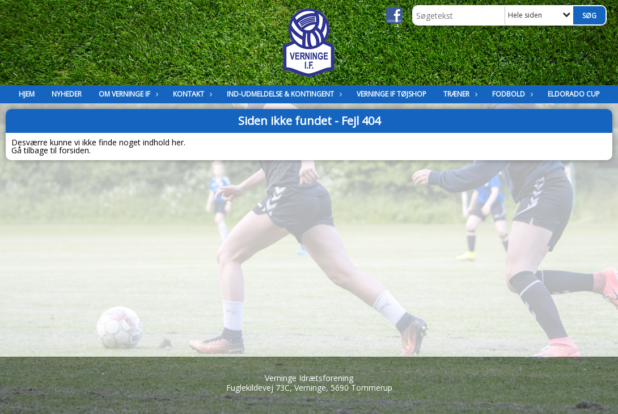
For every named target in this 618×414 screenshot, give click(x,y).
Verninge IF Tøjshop (391, 94)
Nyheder (67, 94)
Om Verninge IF (127, 94)
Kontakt (191, 94)
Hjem (27, 94)
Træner (459, 94)
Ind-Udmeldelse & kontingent (283, 94)
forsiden (74, 150)
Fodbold (511, 94)
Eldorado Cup (574, 94)
